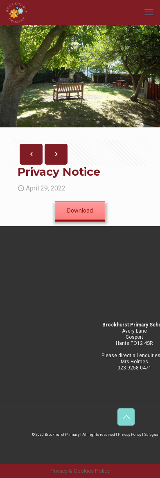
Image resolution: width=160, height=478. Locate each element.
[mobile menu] (149, 12)
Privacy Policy (129, 435)
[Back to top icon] (126, 417)
